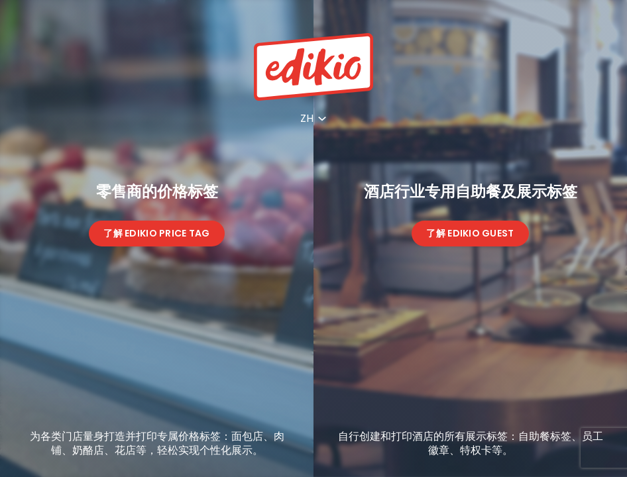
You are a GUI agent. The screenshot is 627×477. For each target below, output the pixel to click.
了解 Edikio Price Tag (156, 233)
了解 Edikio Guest (470, 233)
